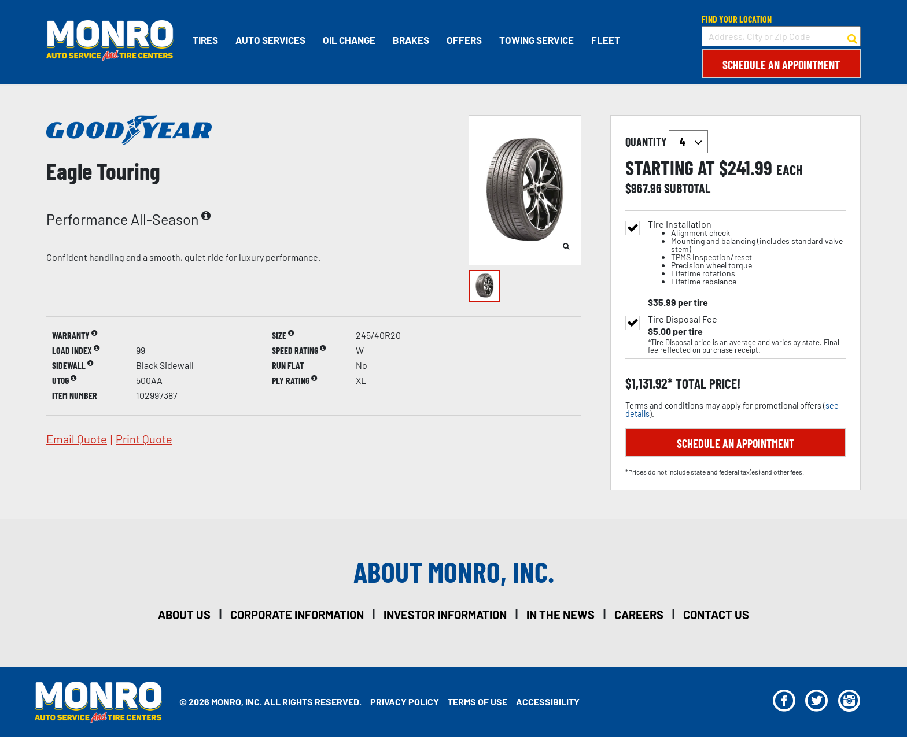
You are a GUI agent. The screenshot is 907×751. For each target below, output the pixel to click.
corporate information (297, 614)
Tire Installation (747, 253)
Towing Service (536, 40)
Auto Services (270, 40)
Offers (464, 40)
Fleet (605, 40)
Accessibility (548, 701)
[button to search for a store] (852, 36)
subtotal (687, 188)
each (789, 170)
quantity (666, 141)
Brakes (411, 40)
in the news (560, 614)
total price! (706, 383)
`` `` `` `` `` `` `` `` (688, 141)
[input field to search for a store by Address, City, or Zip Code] (781, 36)
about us (184, 614)
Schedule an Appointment (781, 65)
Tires (205, 40)
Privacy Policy (404, 701)
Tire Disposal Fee (682, 319)
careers (638, 614)
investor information (445, 614)
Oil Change (349, 40)
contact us (716, 614)
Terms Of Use (477, 701)
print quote (144, 439)
